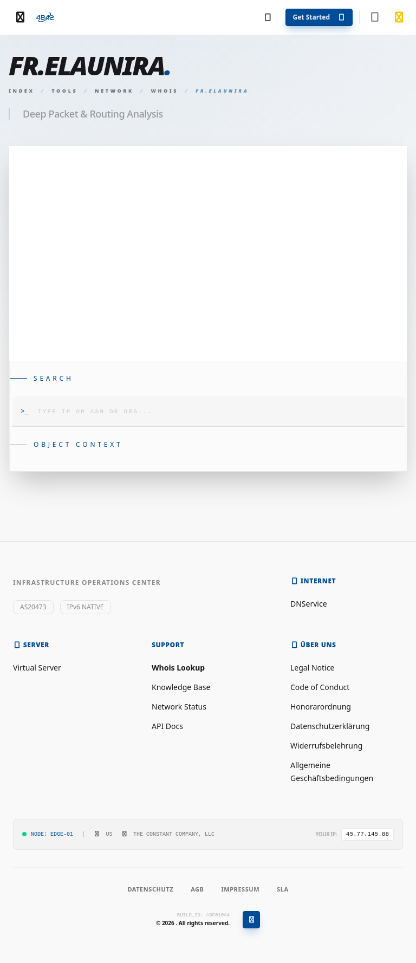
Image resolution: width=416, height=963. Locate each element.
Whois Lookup (178, 667)
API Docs (167, 726)
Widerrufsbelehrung (326, 745)
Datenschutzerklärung (329, 726)
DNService (308, 603)
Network (114, 90)
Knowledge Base (181, 687)
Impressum (240, 889)
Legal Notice (312, 667)
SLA (282, 889)
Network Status (179, 706)
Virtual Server (37, 667)
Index (22, 90)
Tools (64, 90)
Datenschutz (150, 889)
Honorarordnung (320, 706)
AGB (197, 889)
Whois (165, 90)
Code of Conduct (319, 687)
